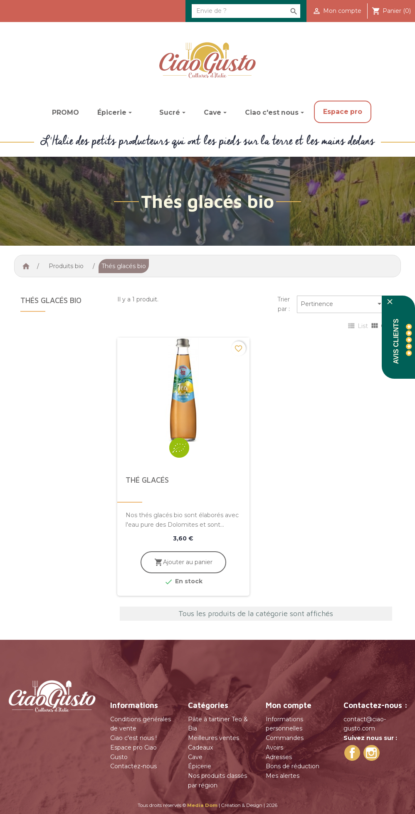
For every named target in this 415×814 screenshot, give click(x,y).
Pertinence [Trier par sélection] (342, 304)
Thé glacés (147, 479)
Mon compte (288, 705)
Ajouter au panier (183, 562)
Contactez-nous (133, 766)
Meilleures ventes (213, 738)
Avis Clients (396, 341)
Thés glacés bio (51, 300)
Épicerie (199, 766)
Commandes (285, 738)
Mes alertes (282, 775)
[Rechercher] (246, 11)
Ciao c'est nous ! (133, 738)
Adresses (279, 757)
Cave (195, 757)
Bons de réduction (292, 766)
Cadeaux (200, 747)
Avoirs (274, 747)
